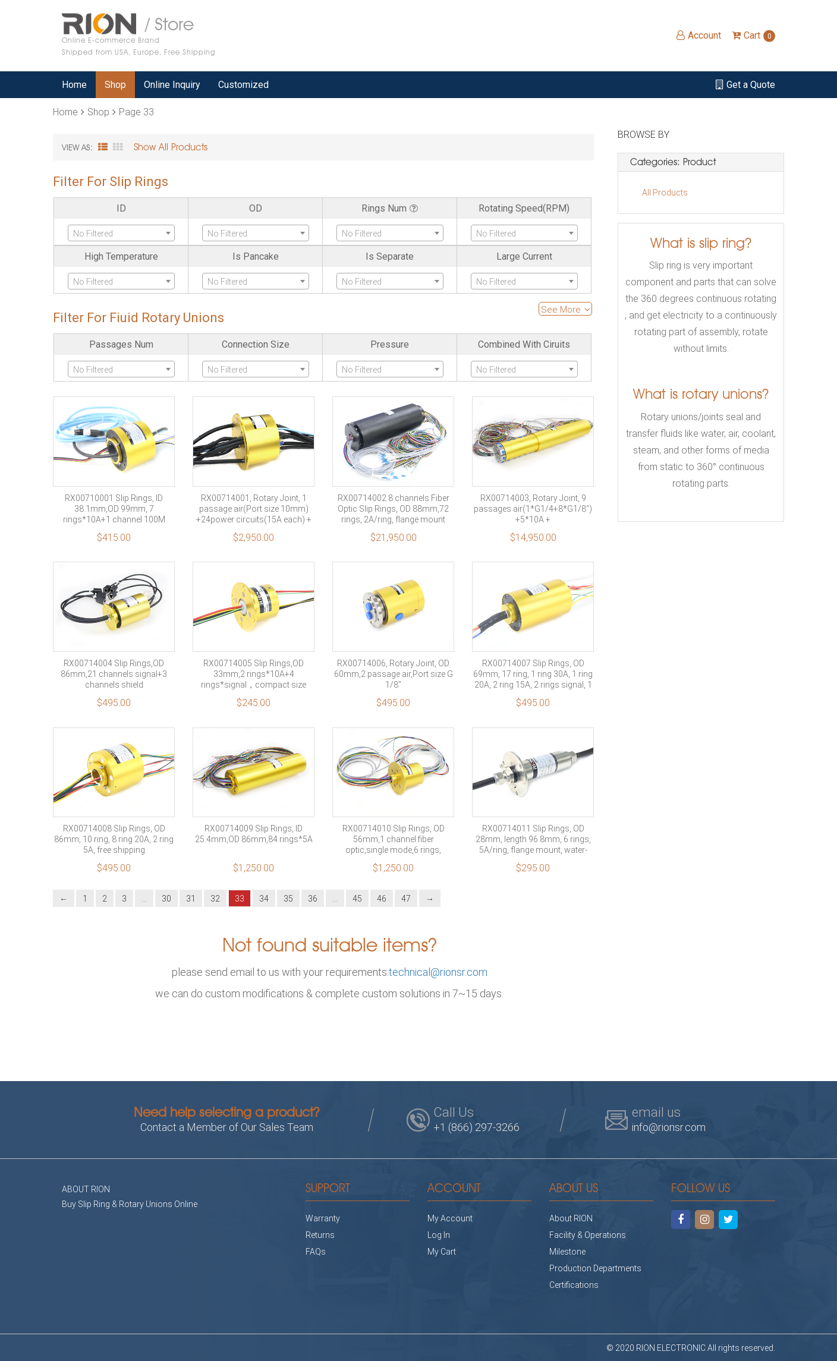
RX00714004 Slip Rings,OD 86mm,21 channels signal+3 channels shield (114, 674)
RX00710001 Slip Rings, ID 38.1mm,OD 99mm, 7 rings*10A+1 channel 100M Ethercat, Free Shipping (114, 509)
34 (264, 898)
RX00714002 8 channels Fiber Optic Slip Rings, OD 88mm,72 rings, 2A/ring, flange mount (393, 509)
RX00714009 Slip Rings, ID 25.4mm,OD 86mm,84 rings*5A (254, 834)
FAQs (316, 1251)
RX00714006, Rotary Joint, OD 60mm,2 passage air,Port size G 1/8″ (393, 674)
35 (288, 898)
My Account (450, 1218)
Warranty (323, 1218)
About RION (571, 1218)
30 (166, 898)
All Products (665, 192)
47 (406, 898)
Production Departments (595, 1268)
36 (312, 898)
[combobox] (121, 233)
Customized (243, 84)
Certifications (574, 1284)
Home (74, 84)
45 (357, 898)
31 (191, 898)
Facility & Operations (587, 1234)
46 (381, 898)
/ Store (139, 35)
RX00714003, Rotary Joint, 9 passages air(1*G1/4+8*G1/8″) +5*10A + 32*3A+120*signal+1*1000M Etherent (533, 509)
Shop (115, 84)
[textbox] (121, 233)
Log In (438, 1234)
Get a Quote (745, 84)
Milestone (567, 1251)
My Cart (441, 1251)
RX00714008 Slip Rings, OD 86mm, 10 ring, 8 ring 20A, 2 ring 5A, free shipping (114, 839)
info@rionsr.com (669, 1127)
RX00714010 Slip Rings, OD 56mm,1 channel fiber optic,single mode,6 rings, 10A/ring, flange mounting (393, 839)
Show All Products (170, 147)
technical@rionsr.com (438, 972)
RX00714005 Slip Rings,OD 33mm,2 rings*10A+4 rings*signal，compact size (253, 674)
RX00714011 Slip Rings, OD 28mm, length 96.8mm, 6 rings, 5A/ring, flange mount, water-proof (533, 839)
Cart (753, 35)
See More (565, 309)
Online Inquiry (172, 84)
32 (215, 898)
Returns (320, 1234)
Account (698, 35)
